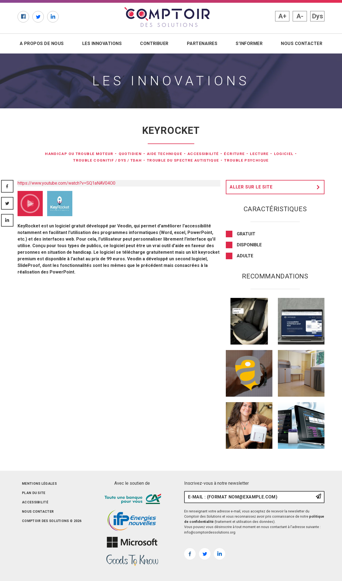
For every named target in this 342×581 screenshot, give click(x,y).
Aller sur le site (276, 187)
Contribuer (154, 43)
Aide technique (165, 153)
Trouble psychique (260, 160)
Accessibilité (209, 153)
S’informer (249, 43)
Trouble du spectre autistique (185, 160)
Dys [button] (317, 16)
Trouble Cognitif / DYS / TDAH (96, 160)
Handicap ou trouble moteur (67, 153)
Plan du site (33, 493)
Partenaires (202, 43)
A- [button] (300, 16)
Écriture (245, 153)
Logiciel (301, 153)
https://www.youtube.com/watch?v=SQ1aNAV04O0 (66, 183)
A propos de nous (42, 43)
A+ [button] (282, 16)
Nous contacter (301, 43)
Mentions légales (39, 484)
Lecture (273, 153)
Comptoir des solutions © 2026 (52, 521)
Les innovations (102, 43)
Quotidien (126, 153)
